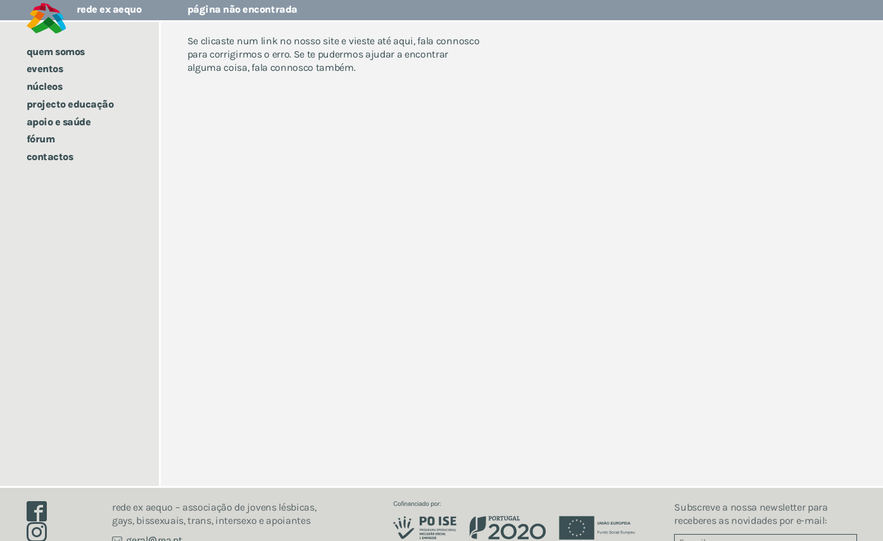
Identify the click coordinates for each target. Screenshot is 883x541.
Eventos (45, 69)
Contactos (50, 157)
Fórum (41, 139)
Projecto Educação (70, 104)
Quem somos (56, 52)
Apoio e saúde (59, 122)
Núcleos (45, 86)
